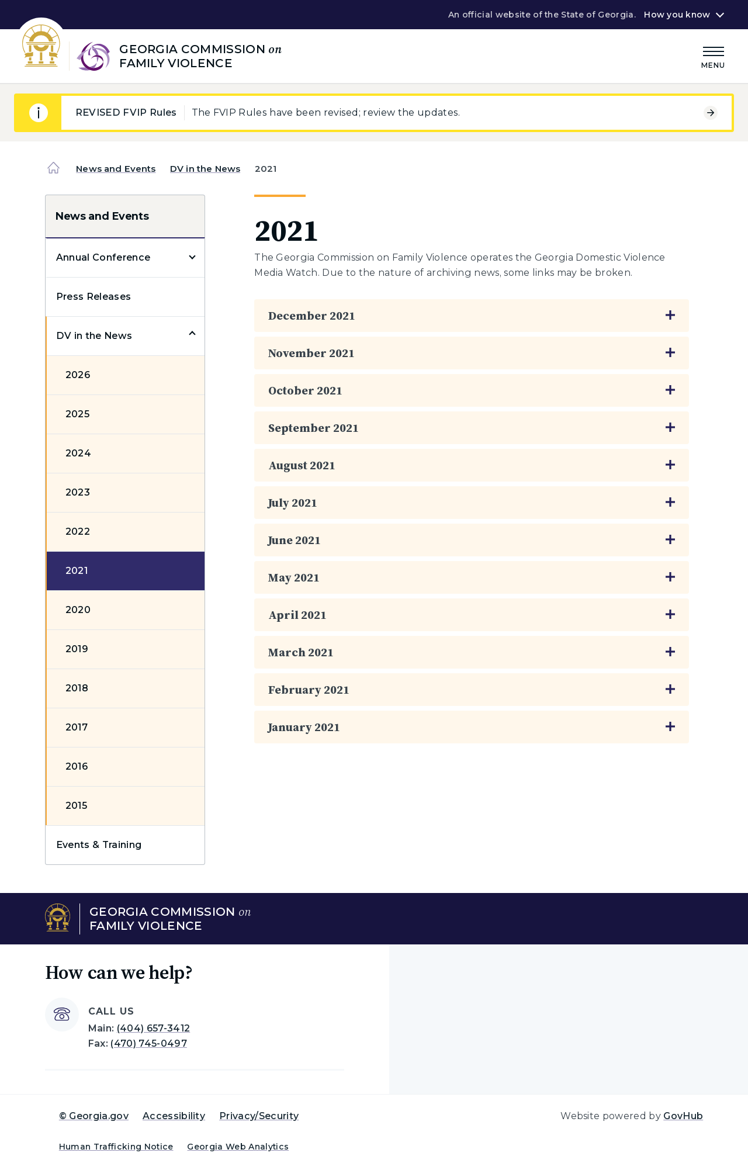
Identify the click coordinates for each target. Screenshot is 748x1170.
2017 (76, 727)
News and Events (115, 168)
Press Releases (93, 296)
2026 (77, 374)
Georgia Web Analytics (238, 1146)
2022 (77, 531)
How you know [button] (677, 14)
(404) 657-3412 (153, 1028)
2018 (76, 688)
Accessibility (174, 1115)
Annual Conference (103, 257)
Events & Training (98, 844)
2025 (77, 414)
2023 (77, 492)
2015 (76, 805)
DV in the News (205, 168)
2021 (76, 570)
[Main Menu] (713, 56)
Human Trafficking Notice (116, 1146)
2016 (76, 766)
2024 (78, 453)
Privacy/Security (259, 1115)
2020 (78, 609)
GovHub (683, 1115)
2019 (76, 649)
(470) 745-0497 (148, 1043)
